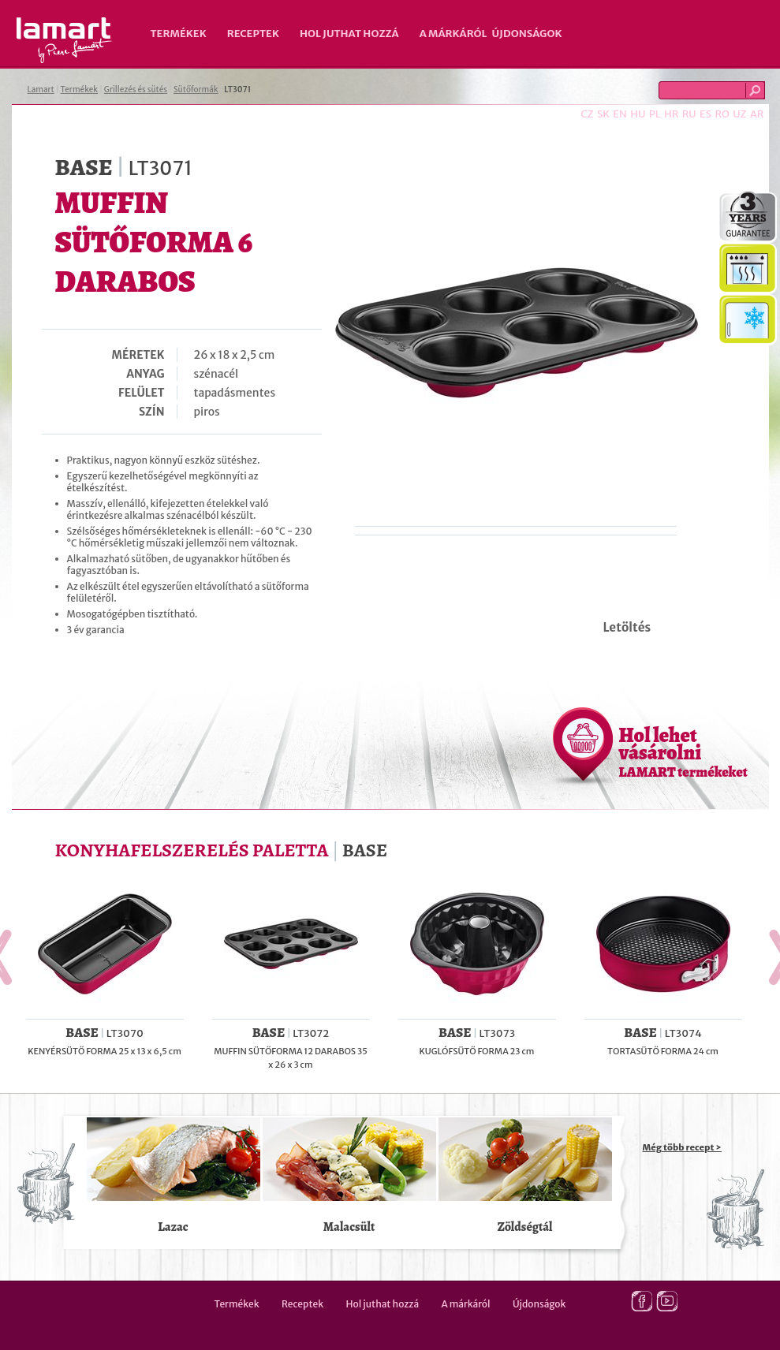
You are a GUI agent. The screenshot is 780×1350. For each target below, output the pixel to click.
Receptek (253, 33)
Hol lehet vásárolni (683, 751)
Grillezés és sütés (135, 89)
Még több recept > (682, 1147)
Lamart (64, 40)
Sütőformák (196, 89)
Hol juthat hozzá (349, 33)
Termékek (179, 33)
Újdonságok (527, 33)
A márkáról (453, 33)
